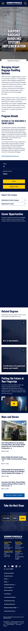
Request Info (14, 186)
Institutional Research (9, 604)
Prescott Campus (8, 551)
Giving (5, 581)
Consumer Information (9, 597)
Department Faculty (7, 204)
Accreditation (7, 593)
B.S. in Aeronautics (10, 341)
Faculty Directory (8, 576)
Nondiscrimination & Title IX (17, 621)
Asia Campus (18, 551)
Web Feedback (10, 624)
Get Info (6, 518)
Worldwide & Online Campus (10, 200)
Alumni (6, 579)
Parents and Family (9, 573)
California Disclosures (9, 611)
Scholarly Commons (9, 584)
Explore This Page (13, 60)
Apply (14, 181)
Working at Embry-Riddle (10, 607)
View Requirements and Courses (10, 156)
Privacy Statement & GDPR (11, 623)
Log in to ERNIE (9, 569)
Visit (15, 518)
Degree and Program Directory (11, 10)
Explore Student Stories (14, 495)
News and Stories (8, 590)
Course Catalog (8, 587)
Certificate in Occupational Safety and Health (14, 367)
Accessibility (6, 621)
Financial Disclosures (9, 600)
